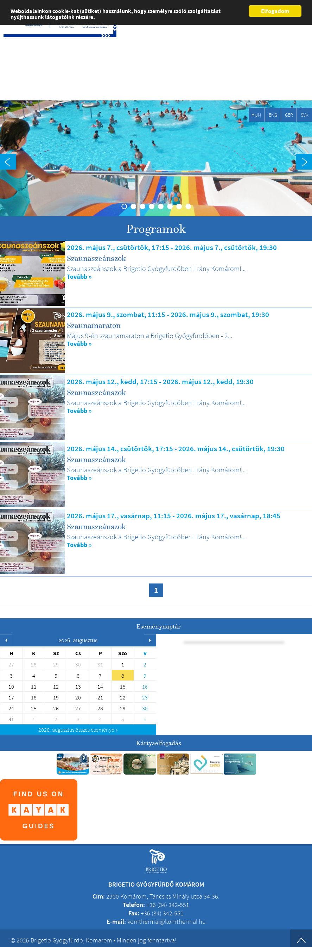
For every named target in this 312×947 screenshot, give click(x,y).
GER (289, 115)
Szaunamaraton (94, 325)
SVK (304, 115)
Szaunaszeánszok (96, 258)
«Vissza (303, 234)
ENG (273, 115)
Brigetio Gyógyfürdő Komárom (36, 61)
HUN (256, 115)
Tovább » (79, 277)
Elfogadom (275, 11)
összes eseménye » (77, 729)
